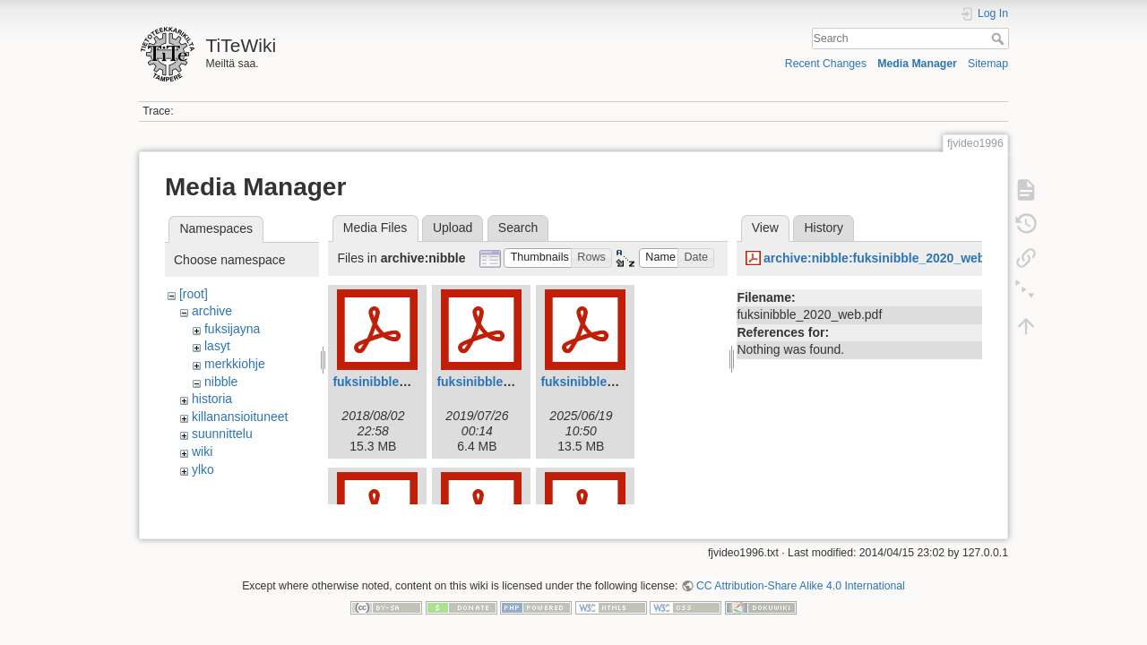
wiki (202, 451)
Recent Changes (826, 63)
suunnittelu (222, 433)
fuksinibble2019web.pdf (507, 381)
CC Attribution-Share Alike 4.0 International (800, 578)
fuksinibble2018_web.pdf (406, 381)
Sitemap (988, 63)
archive (212, 311)
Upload (452, 227)
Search (999, 38)
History (823, 227)
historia (212, 398)
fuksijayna (232, 329)
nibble (220, 381)
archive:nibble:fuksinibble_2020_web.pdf (885, 258)
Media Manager (917, 63)
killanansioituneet (240, 416)
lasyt (217, 346)
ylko (203, 469)
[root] (193, 294)
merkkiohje (234, 364)
